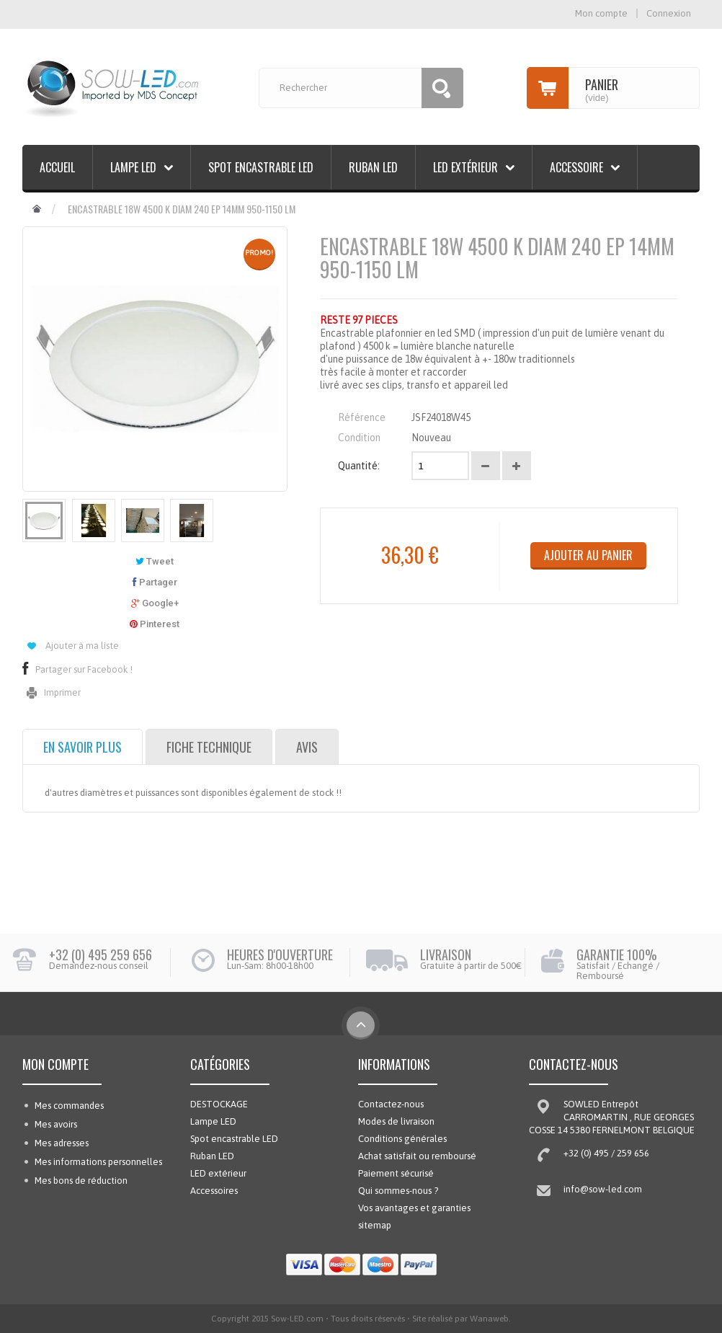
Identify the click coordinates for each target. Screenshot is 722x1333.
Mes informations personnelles (98, 1161)
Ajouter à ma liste (82, 645)
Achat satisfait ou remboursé (417, 1156)
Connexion (668, 13)
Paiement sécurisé (396, 1173)
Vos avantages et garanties (414, 1208)
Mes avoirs (56, 1124)
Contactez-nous (391, 1104)
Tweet (154, 561)
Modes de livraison (396, 1121)
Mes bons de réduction (81, 1180)
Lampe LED (133, 167)
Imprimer (62, 692)
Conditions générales (402, 1138)
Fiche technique (208, 747)
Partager (155, 582)
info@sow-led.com (602, 1189)
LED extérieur (465, 167)
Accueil (57, 167)
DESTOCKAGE (219, 1104)
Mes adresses (62, 1143)
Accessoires (214, 1190)
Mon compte (55, 1064)
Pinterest (154, 624)
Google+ (155, 603)
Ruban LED (373, 167)
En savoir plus (82, 747)
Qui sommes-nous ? (398, 1190)
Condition (359, 437)
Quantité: (359, 465)
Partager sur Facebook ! (84, 669)
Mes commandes (69, 1105)
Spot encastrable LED (260, 167)
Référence (361, 417)
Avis (307, 747)
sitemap (374, 1225)
